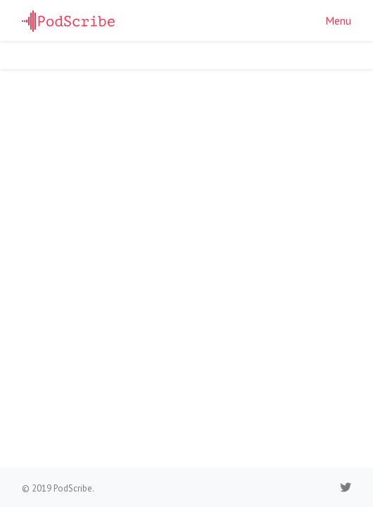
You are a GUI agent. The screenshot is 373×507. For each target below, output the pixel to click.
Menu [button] (338, 20)
